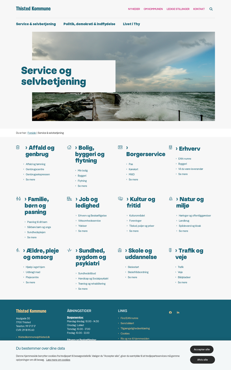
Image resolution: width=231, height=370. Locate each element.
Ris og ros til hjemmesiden (135, 338)
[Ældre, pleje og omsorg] (17, 250)
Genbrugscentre (35, 169)
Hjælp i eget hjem (35, 267)
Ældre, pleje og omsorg (41, 254)
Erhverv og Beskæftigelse (92, 215)
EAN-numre (184, 158)
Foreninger (135, 220)
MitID (132, 174)
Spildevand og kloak (190, 225)
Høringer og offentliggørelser (195, 215)
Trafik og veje (189, 254)
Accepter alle (203, 348)
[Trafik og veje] (170, 250)
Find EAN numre (129, 318)
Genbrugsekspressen (38, 174)
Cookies (125, 333)
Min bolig (83, 170)
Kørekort (133, 169)
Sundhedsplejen (36, 232)
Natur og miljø (190, 202)
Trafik (181, 267)
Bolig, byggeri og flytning (89, 154)
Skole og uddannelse (141, 254)
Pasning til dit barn (37, 222)
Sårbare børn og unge (39, 227)
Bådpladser (184, 277)
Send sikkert (127, 323)
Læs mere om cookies (58, 358)
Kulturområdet (137, 215)
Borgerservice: (75, 317)
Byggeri (82, 175)
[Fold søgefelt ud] (211, 9)
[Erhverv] (170, 147)
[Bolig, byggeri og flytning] (69, 147)
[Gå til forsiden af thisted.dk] (33, 9)
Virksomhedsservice (89, 220)
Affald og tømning (35, 164)
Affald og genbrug (40, 151)
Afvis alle (203, 358)
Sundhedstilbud (87, 273)
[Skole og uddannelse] (119, 250)
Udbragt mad (33, 272)
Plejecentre (32, 277)
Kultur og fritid (141, 202)
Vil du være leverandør (190, 168)
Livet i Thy (131, 24)
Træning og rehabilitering (92, 283)
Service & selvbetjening (36, 24)
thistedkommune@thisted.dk (34, 337)
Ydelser (82, 225)
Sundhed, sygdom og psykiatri (91, 257)
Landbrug (184, 220)
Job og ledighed (87, 202)
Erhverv (189, 149)
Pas (131, 164)
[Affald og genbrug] (17, 147)
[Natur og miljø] (170, 198)
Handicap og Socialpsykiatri (93, 278)
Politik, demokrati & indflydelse (89, 24)
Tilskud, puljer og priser (141, 225)
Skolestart (133, 267)
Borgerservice (145, 154)
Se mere (30, 179)
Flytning (82, 180)
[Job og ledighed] (69, 198)
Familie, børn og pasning (37, 205)
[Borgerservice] (120, 147)
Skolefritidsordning (138, 272)
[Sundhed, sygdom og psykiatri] (69, 250)
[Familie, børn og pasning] (18, 198)
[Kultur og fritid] (120, 198)
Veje (180, 272)
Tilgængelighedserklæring (135, 328)
